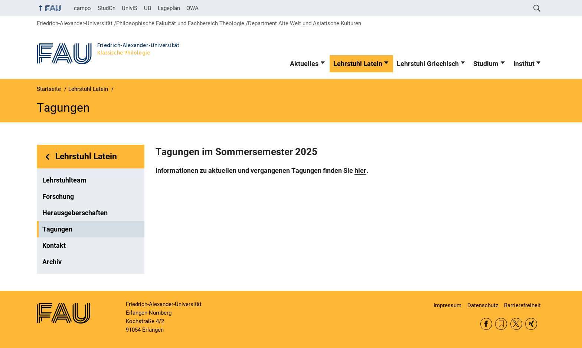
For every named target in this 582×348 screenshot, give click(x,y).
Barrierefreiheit (522, 305)
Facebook (486, 324)
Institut (523, 64)
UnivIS (129, 8)
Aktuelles (304, 64)
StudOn (106, 8)
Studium (485, 64)
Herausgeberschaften (75, 213)
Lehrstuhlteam (64, 180)
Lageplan (169, 8)
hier (360, 170)
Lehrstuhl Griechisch (428, 64)
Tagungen (57, 229)
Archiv (52, 262)
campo (82, 8)
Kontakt (54, 245)
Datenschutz (482, 305)
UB (147, 8)
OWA (192, 8)
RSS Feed (501, 324)
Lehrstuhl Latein (357, 64)
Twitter (516, 324)
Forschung (58, 196)
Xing (531, 324)
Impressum (447, 305)
